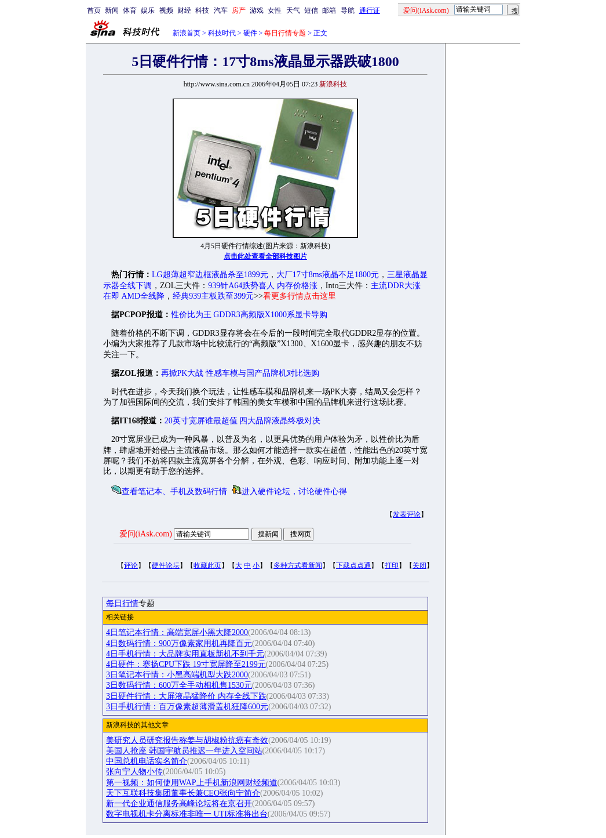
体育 (130, 10)
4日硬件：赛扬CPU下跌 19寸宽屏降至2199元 (186, 664)
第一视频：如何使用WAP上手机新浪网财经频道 (192, 782)
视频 (166, 10)
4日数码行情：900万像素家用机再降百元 (179, 643)
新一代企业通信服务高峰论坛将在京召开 (179, 803)
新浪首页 (186, 33)
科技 (202, 10)
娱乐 (148, 10)
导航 (348, 10)
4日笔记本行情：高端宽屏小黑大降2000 (177, 632)
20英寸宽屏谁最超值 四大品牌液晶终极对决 (243, 420)
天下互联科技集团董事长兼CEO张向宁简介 (183, 793)
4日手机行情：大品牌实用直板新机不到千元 (185, 654)
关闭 (419, 565)
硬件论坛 (166, 565)
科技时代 (222, 33)
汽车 (221, 10)
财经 (184, 10)
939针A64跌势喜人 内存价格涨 (262, 285)
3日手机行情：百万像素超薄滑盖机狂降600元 (187, 706)
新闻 (112, 10)
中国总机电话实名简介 (146, 761)
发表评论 (407, 514)
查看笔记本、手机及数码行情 (174, 491)
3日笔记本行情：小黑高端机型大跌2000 (177, 674)
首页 (94, 10)
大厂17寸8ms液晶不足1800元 (327, 274)
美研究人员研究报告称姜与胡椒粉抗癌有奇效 (187, 740)
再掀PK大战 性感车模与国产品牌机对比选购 (240, 373)
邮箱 (329, 10)
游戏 (257, 10)
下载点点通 (353, 565)
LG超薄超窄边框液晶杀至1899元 (210, 274)
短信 (311, 10)
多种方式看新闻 (297, 565)
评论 (131, 565)
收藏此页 (207, 565)
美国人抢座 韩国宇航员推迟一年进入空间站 (184, 750)
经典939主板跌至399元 (213, 296)
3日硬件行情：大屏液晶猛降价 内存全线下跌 (186, 696)
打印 (392, 565)
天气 (293, 10)
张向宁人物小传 (134, 771)
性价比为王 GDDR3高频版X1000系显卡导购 (249, 314)
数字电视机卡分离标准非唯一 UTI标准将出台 (187, 814)
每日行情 (122, 603)
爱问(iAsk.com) (145, 533)
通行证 (369, 10)
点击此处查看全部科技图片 (265, 256)
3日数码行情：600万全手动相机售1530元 (179, 685)
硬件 (250, 33)
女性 (275, 10)
